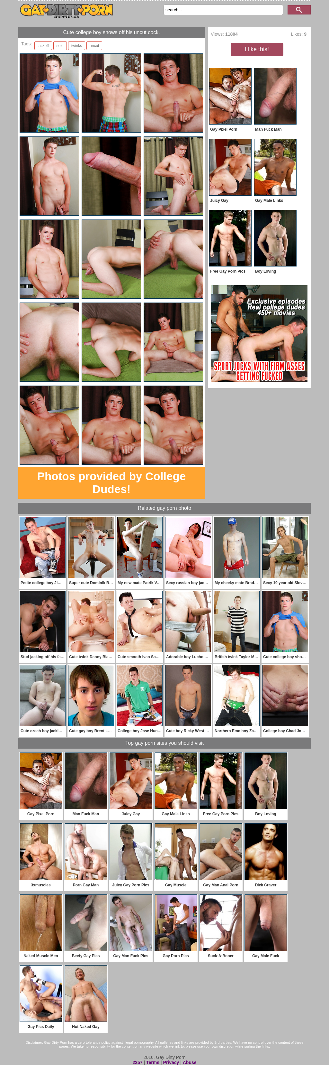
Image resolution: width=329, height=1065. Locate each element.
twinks (76, 45)
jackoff (43, 45)
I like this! (257, 49)
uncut (94, 45)
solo (60, 45)
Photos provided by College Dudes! (111, 482)
